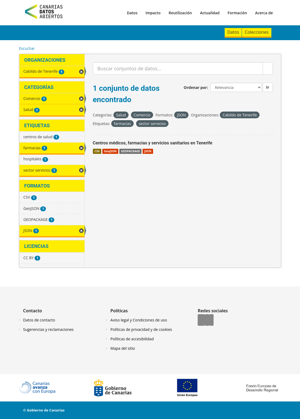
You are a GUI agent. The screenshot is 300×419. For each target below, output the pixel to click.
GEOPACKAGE (130, 151)
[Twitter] (207, 320)
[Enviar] (268, 68)
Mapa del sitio (122, 348)
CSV (97, 151)
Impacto (153, 12)
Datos (132, 12)
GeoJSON (110, 151)
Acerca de (264, 12)
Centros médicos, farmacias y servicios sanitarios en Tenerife (153, 143)
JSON (147, 151)
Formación (237, 12)
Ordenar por (195, 87)
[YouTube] (211, 320)
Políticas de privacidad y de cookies (141, 329)
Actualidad (210, 12)
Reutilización (180, 12)
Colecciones (256, 32)
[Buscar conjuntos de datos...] (178, 68)
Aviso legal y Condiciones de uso (138, 320)
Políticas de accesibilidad (132, 338)
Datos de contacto (39, 320)
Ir (267, 87)
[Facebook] (201, 320)
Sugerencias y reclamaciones (48, 329)
